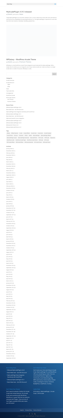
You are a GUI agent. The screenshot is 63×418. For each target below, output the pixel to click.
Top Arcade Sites (10, 91)
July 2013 (8, 292)
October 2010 (9, 356)
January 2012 (9, 327)
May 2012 (8, 318)
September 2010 (10, 358)
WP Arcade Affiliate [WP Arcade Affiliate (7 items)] (10, 142)
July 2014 (8, 272)
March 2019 (9, 197)
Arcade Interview (10, 80)
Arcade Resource (10, 82)
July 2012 (8, 314)
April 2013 (8, 298)
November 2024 (10, 155)
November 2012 (10, 305)
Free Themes (10, 99)
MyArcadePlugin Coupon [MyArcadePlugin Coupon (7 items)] (12, 137)
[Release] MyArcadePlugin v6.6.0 (13, 107)
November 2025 (10, 150)
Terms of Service (37, 410)
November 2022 (10, 166)
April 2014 (8, 278)
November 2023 (10, 164)
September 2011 (10, 336)
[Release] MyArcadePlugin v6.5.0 (13, 120)
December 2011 (10, 329)
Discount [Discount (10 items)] (16, 135)
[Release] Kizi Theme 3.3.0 (12, 125)
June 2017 (8, 217)
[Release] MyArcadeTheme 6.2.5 (13, 127)
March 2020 (9, 184)
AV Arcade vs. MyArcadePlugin (41, 391)
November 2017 (10, 210)
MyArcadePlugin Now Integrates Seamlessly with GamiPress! (20, 111)
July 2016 (8, 232)
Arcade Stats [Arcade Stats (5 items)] (40, 133)
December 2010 (10, 353)
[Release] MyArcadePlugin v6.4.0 (13, 122)
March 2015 (9, 263)
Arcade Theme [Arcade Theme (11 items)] (10, 135)
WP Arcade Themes (10, 97)
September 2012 (10, 309)
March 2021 (9, 170)
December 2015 (10, 243)
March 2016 (9, 239)
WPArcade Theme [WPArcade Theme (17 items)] (46, 142)
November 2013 (10, 285)
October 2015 (9, 247)
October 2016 (9, 225)
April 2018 (8, 203)
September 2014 (10, 267)
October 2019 (9, 190)
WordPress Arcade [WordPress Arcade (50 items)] (10, 140)
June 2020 (8, 179)
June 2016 (8, 234)
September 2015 (10, 250)
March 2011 (9, 349)
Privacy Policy (28, 410)
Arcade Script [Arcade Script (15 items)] (33, 133)
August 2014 (9, 270)
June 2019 (8, 192)
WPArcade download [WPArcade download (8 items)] (29, 142)
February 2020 (9, 186)
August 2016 (9, 230)
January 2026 (9, 148)
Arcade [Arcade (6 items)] (20, 133)
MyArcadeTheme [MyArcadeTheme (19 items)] (33, 137)
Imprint (22, 410)
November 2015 (10, 245)
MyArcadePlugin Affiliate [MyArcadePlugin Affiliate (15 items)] (46, 135)
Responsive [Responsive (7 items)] (52, 137)
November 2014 (10, 265)
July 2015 (8, 254)
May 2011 (8, 345)
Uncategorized (9, 93)
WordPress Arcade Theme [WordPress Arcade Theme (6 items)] (32, 140)
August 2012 (9, 311)
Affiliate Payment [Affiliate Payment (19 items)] (14, 133)
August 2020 (9, 177)
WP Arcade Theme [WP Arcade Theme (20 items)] (38, 142)
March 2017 (9, 219)
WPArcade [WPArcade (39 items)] (41, 140)
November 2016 (10, 223)
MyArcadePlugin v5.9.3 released (19, 12)
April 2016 (8, 236)
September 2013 (10, 287)
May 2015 (8, 259)
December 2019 (10, 188)
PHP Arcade (41, 393)
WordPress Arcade (10, 95)
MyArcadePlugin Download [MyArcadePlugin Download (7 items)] (23, 137)
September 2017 (10, 214)
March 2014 (9, 281)
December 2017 (10, 208)
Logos (8, 84)
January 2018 (9, 206)
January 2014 (9, 283)
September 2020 (10, 175)
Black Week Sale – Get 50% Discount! (14, 109)
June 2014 (8, 274)
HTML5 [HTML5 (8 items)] (26, 135)
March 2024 (9, 161)
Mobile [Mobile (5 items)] (30, 135)
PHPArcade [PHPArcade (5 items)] (47, 137)
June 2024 (8, 157)
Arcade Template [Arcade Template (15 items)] (47, 133)
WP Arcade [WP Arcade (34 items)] (46, 140)
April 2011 (8, 347)
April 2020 (8, 181)
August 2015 (9, 252)
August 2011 (9, 338)
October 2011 (9, 334)
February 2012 (9, 325)
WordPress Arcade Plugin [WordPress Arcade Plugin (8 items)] (21, 140)
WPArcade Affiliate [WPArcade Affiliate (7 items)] (19, 142)
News (21, 14)
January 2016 (9, 241)
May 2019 (8, 195)
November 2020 (10, 173)
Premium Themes (25, 62)
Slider (8, 86)
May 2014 (8, 276)
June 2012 (8, 316)
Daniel (10, 14)
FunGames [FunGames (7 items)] (21, 135)
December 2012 (10, 303)
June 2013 (8, 294)
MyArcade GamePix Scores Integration (15, 118)
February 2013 (9, 300)
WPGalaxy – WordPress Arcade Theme (21, 59)
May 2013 (8, 296)
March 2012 (9, 322)
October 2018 (9, 199)
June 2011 (8, 342)
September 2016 (10, 228)
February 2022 (9, 168)
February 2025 (9, 153)
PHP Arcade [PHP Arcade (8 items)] (40, 137)
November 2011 (10, 331)
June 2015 (8, 256)
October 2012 (9, 307)
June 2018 (8, 201)
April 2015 (8, 261)
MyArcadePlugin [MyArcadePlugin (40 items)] (36, 135)
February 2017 (9, 221)
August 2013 (9, 289)
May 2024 (8, 159)
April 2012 (8, 320)
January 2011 (9, 351)
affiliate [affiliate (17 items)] (8, 133)
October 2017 (9, 212)
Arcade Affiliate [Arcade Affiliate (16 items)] (27, 133)
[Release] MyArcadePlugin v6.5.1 (13, 114)
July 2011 (8, 340)
